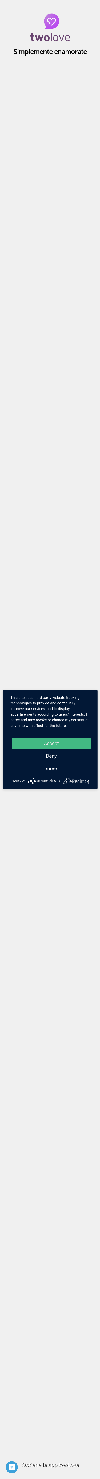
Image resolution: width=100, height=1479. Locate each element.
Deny (51, 756)
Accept (51, 743)
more (51, 768)
